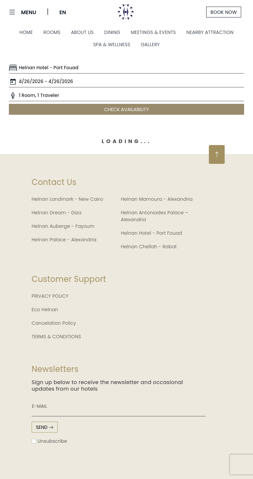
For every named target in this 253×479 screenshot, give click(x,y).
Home (26, 32)
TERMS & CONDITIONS (56, 336)
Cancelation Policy (54, 323)
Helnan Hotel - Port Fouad (151, 233)
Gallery (150, 44)
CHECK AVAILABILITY (126, 109)
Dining (112, 32)
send (44, 427)
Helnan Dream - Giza (56, 212)
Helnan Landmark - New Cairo (67, 199)
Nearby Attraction (210, 32)
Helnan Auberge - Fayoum (63, 226)
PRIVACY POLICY (50, 296)
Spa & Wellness (111, 44)
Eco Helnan (45, 309)
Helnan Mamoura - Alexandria (157, 199)
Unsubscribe (49, 441)
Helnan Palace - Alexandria (64, 239)
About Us (82, 32)
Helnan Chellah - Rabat (149, 246)
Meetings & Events (153, 32)
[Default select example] (126, 68)
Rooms (52, 32)
